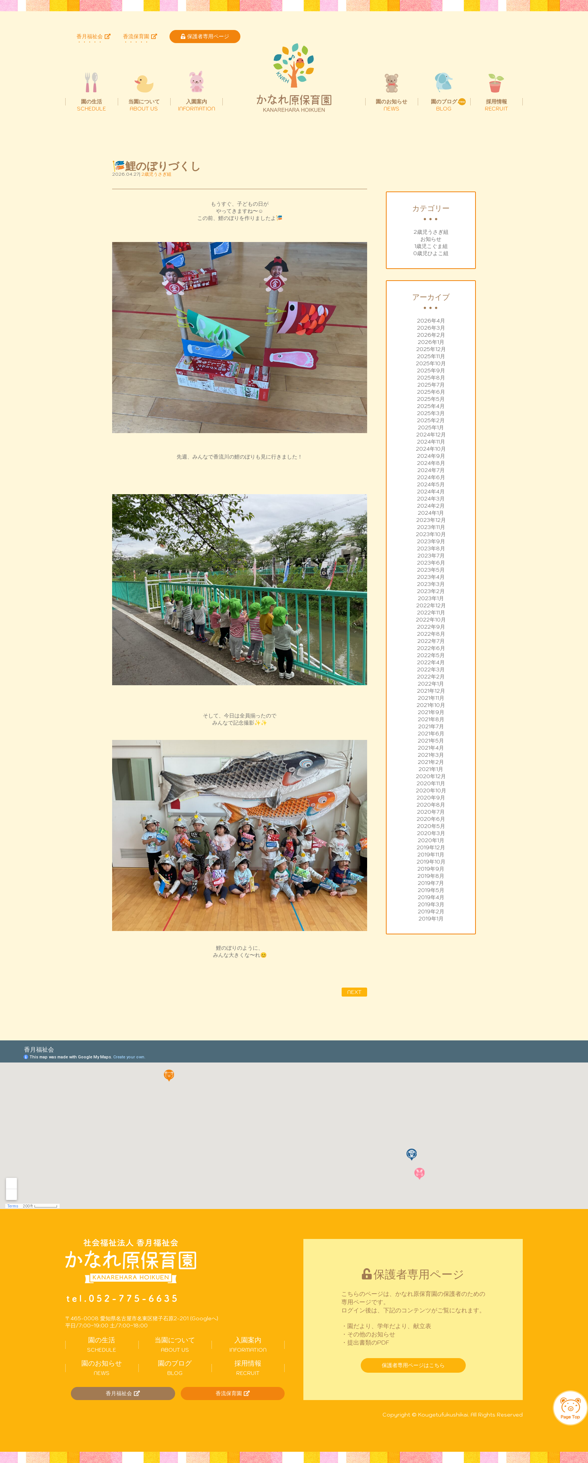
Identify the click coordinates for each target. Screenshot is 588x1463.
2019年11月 (430, 854)
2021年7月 (431, 726)
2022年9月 (431, 626)
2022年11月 (431, 612)
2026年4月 (431, 320)
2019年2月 (431, 911)
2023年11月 (431, 527)
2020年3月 (431, 833)
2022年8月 (431, 634)
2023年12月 (431, 520)
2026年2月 (431, 335)
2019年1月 (431, 918)
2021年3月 (431, 755)
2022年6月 (431, 648)
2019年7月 (431, 883)
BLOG (175, 1368)
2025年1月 (431, 427)
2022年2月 (431, 676)
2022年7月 (431, 641)
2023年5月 (431, 569)
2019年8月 (430, 876)
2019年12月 (431, 847)
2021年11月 (431, 698)
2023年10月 (431, 534)
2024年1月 (431, 513)
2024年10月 (431, 448)
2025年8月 (431, 377)
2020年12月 (431, 776)
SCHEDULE (101, 1344)
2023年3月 (431, 584)
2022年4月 (431, 662)
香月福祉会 (93, 36)
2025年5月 (431, 399)
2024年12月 (431, 434)
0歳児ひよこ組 (430, 253)
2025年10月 (431, 363)
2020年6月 (431, 819)
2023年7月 (431, 555)
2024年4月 (431, 491)
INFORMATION (248, 1344)
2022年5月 (431, 655)
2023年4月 (431, 577)
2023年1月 (431, 598)
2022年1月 (431, 683)
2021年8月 (431, 719)
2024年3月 (431, 498)
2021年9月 (431, 712)
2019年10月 (431, 861)
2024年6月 (431, 477)
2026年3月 (431, 327)
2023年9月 (431, 541)
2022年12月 (431, 605)
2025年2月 (431, 420)
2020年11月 (431, 783)
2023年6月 (431, 562)
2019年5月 (431, 890)
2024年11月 (431, 441)
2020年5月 (431, 826)
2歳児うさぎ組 (431, 232)
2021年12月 (431, 690)
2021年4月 (431, 747)
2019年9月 (430, 868)
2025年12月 (431, 349)
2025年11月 (431, 356)
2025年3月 (431, 413)
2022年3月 (431, 669)
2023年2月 (431, 591)
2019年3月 (431, 904)
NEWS (101, 1368)
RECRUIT (248, 1368)
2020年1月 (431, 840)
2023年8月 (431, 548)
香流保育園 (140, 36)
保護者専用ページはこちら (413, 1365)
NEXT (354, 992)
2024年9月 (431, 456)
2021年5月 (431, 740)
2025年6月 (431, 392)
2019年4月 (431, 897)
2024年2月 (431, 505)
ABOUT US (175, 1344)
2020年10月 (431, 790)
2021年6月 (431, 733)
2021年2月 (431, 762)
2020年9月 (431, 797)
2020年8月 (431, 804)
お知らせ (430, 239)
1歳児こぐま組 (431, 246)
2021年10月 (431, 705)
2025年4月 (431, 406)
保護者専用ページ (205, 36)
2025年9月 (431, 370)
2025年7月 (431, 384)
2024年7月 (431, 470)
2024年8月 (431, 463)
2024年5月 (431, 484)
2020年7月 (431, 811)
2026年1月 (431, 342)
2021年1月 (430, 769)
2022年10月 (431, 619)
